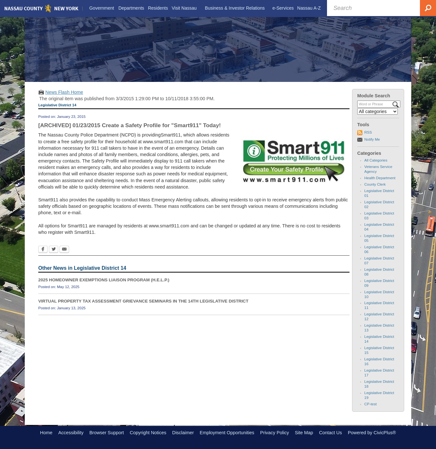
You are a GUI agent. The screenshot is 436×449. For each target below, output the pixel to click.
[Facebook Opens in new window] (43, 250)
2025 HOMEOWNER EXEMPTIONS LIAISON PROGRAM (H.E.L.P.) (103, 279)
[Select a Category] (377, 111)
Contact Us (330, 432)
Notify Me (372, 139)
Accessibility (70, 432)
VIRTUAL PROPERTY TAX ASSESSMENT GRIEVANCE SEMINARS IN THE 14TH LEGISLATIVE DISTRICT (143, 301)
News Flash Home (64, 92)
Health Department (379, 178)
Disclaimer (183, 432)
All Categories (375, 160)
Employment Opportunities (227, 432)
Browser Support (106, 432)
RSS (368, 132)
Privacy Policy (274, 432)
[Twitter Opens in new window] (53, 250)
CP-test (370, 404)
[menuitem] (101, 8)
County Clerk (375, 184)
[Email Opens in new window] (64, 250)
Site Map (304, 432)
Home (46, 432)
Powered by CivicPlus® (372, 432)
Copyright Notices (148, 432)
